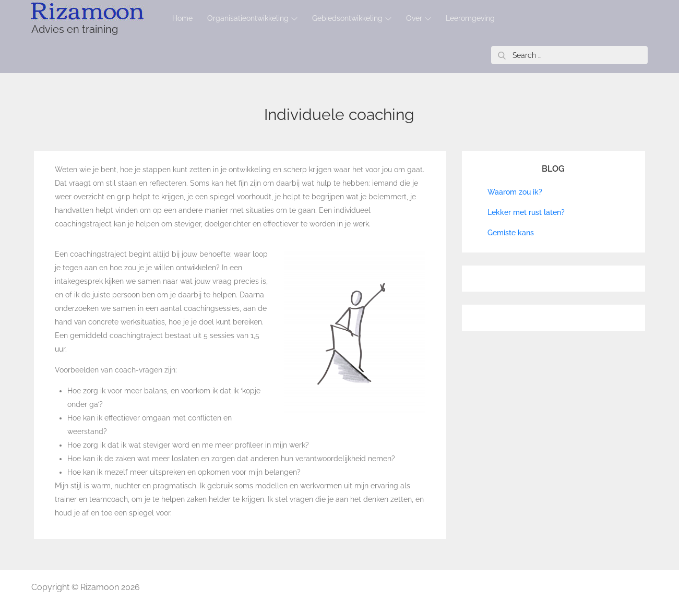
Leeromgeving (470, 18)
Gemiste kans (510, 233)
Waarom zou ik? (514, 192)
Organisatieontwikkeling (252, 18)
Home (182, 18)
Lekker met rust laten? (526, 212)
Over (418, 18)
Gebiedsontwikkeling (351, 18)
